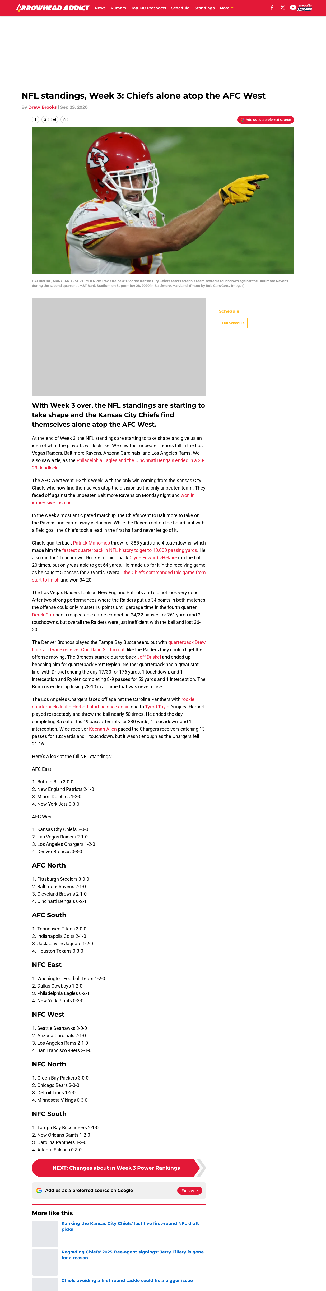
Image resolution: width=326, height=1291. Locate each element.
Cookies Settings (169, 1286)
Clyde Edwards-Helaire (153, 557)
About (37, 1266)
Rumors (118, 8)
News (100, 8)
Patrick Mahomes (91, 543)
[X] (283, 7)
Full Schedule (233, 323)
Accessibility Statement (56, 1286)
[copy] (64, 119)
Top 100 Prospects (148, 8)
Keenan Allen (103, 729)
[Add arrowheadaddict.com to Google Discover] (265, 120)
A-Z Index (112, 1286)
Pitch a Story (44, 1276)
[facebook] (272, 7)
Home (38, 1229)
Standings (205, 8)
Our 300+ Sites (223, 1266)
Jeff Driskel (149, 657)
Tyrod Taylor (158, 706)
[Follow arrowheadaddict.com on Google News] (189, 1191)
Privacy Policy (116, 1276)
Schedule (180, 8)
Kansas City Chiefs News (72, 1229)
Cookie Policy (222, 1276)
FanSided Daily (275, 1266)
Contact (160, 1266)
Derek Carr (43, 614)
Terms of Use (166, 1276)
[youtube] (293, 7)
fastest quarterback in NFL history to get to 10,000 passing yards (129, 550)
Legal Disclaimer (277, 1276)
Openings (112, 1266)
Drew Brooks (42, 107)
